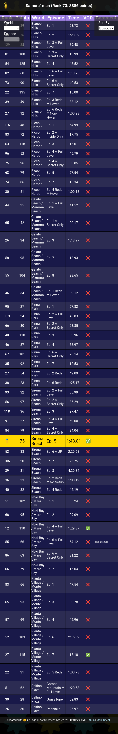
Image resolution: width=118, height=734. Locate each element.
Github (91, 720)
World (8, 23)
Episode (10, 34)
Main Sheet (103, 720)
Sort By (104, 23)
